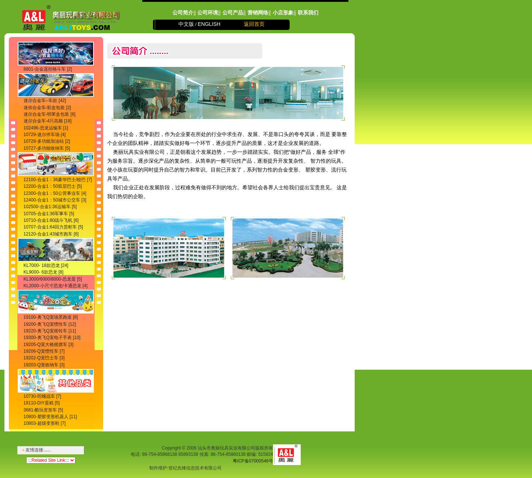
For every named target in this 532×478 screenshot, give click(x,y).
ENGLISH (209, 24)
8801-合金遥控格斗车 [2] (48, 69)
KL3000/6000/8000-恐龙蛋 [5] (53, 279)
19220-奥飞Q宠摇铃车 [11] (50, 330)
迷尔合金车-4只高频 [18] (48, 120)
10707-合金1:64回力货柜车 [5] (53, 227)
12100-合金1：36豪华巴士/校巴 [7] (58, 179)
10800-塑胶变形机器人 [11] (50, 416)
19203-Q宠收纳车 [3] (44, 364)
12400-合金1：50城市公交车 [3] (55, 200)
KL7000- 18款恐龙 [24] (46, 265)
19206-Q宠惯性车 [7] (44, 351)
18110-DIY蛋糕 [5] (42, 403)
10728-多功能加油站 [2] (47, 141)
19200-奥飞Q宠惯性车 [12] (50, 324)
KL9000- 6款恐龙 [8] (44, 272)
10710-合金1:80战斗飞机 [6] (51, 220)
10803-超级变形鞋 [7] (45, 423)
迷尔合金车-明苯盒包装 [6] (50, 114)
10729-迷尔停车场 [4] (45, 134)
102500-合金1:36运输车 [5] (50, 206)
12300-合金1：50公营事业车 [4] (55, 193)
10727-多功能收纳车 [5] (47, 148)
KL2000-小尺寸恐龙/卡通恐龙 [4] (56, 285)
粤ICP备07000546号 (253, 461)
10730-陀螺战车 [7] (42, 396)
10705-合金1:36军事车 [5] (49, 213)
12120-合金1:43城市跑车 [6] (51, 234)
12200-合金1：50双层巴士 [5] (53, 186)
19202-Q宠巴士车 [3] (44, 357)
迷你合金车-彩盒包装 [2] (47, 107)
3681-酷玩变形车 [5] (43, 410)
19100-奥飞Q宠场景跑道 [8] (51, 317)
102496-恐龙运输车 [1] (46, 127)
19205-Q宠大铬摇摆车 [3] (49, 344)
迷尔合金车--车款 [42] (45, 100)
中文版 (186, 24)
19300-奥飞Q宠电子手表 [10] (52, 337)
